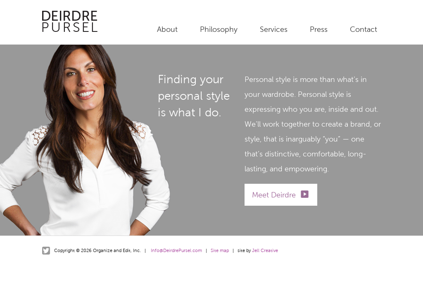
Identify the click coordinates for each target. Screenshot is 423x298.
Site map (220, 250)
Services (274, 29)
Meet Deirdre (274, 195)
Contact (363, 29)
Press (319, 29)
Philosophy (219, 29)
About (167, 29)
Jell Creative (265, 250)
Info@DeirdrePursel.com (176, 250)
